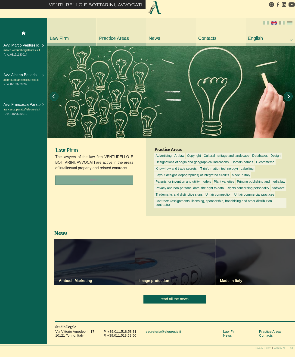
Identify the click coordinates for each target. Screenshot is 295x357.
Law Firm (59, 38)
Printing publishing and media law (261, 181)
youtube (291, 4)
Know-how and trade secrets (175, 168)
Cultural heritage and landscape (226, 155)
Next (288, 96)
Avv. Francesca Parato (23, 104)
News (154, 38)
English (270, 31)
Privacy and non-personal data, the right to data (189, 188)
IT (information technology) (218, 168)
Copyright (194, 155)
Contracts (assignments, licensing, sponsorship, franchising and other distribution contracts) (213, 203)
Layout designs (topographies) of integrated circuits (192, 175)
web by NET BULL (284, 348)
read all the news (175, 299)
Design (275, 155)
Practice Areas (114, 38)
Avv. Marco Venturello (23, 45)
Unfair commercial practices (254, 194)
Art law (179, 155)
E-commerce (265, 162)
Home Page (23, 33)
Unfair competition (218, 194)
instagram (270, 4)
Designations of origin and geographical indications (192, 162)
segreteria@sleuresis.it (163, 331)
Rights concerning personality (248, 188)
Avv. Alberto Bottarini (23, 75)
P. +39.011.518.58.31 (120, 331)
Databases (260, 155)
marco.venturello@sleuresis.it (21, 50)
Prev (54, 96)
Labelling (247, 168)
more (94, 180)
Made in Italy (241, 175)
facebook (277, 4)
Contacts (207, 38)
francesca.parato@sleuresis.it (21, 109)
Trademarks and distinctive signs (178, 194)
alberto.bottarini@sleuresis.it (21, 79)
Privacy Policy (262, 348)
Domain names (242, 162)
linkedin (283, 4)
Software (278, 188)
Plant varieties (224, 181)
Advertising (163, 155)
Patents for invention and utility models (183, 181)
